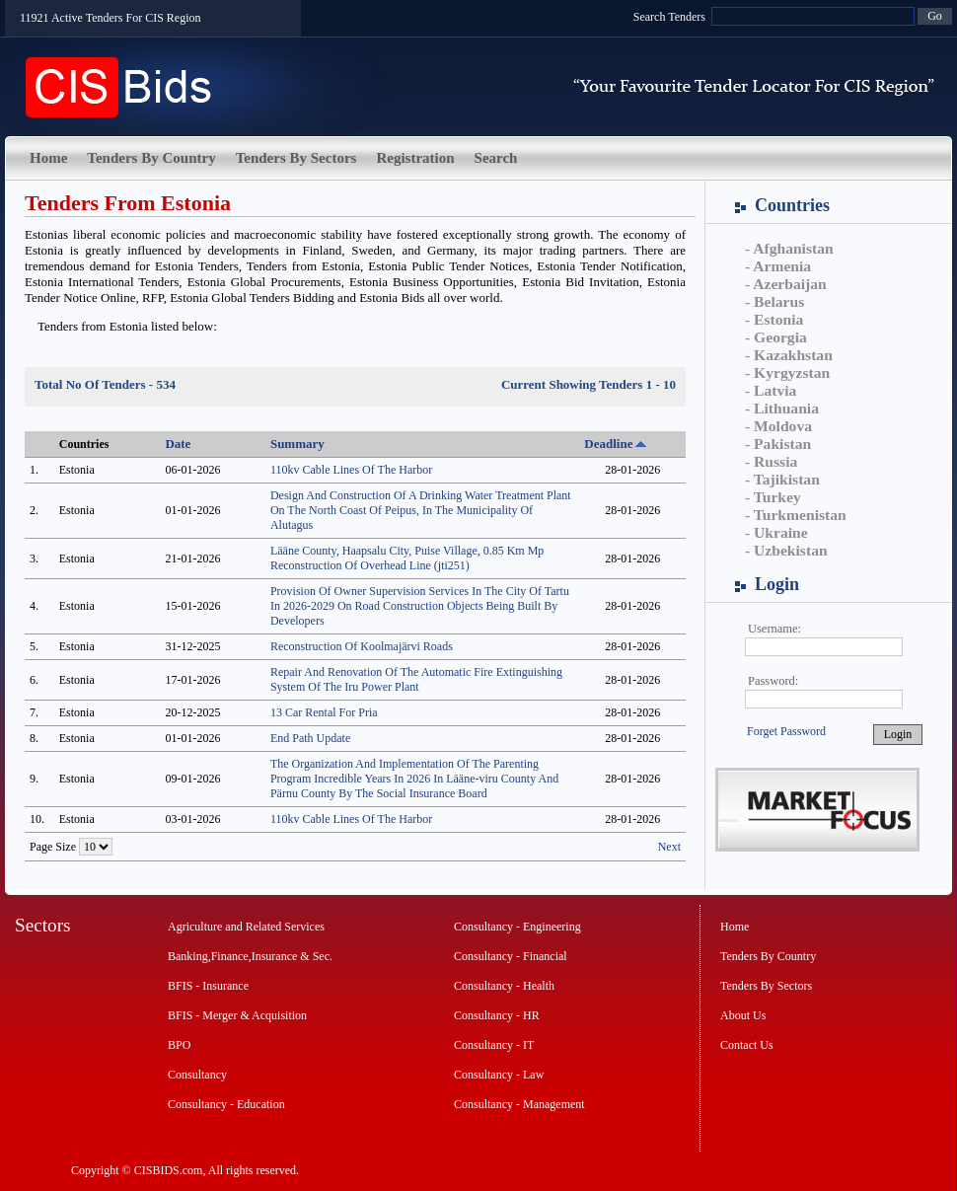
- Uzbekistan (786, 550)
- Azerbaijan (786, 283)
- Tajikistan (782, 479)
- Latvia (770, 390)
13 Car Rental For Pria (324, 712)
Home (48, 158)
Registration (415, 158)
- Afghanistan (789, 248)
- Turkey (773, 496)
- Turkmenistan (796, 514)
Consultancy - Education (226, 1104)
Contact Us (746, 1045)
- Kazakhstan (789, 354)
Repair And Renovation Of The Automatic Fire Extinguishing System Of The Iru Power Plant (416, 679)
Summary (297, 443)
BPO (179, 1045)
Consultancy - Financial (510, 956)
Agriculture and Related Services (246, 926)
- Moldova (778, 425)
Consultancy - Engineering (517, 926)
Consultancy (197, 1074)
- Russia (771, 461)
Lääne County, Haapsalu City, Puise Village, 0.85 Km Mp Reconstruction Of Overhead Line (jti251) (407, 558)
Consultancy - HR (497, 1015)
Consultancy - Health (504, 986)
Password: (773, 681)
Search (496, 158)
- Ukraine (776, 532)
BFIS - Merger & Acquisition (237, 1015)
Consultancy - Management (519, 1104)
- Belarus (774, 301)
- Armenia (778, 266)
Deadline (608, 443)
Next (669, 847)
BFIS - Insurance (208, 986)
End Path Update (310, 738)
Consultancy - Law (499, 1074)
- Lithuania (782, 408)
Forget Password (786, 731)
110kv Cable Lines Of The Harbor (351, 470)
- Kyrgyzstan (787, 372)
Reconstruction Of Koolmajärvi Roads (361, 646)
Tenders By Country (151, 158)
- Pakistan (778, 443)
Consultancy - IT (494, 1045)
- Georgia (776, 337)
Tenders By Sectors (296, 158)
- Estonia (774, 319)
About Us (743, 1015)
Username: (774, 628)
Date (177, 443)
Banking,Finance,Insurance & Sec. (250, 956)
